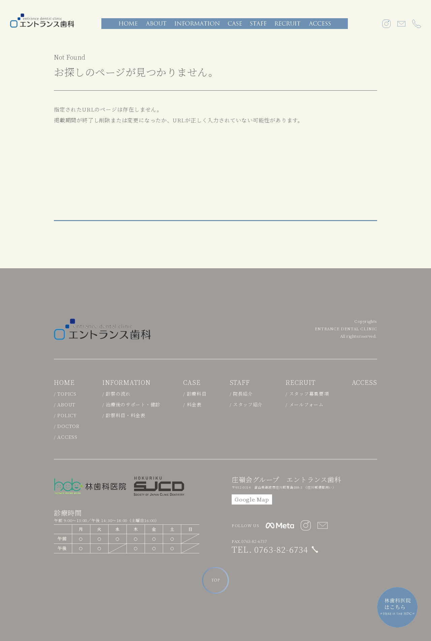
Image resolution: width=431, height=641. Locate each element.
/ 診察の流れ (116, 393)
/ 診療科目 (194, 393)
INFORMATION (126, 382)
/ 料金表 (192, 404)
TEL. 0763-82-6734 (270, 549)
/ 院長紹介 (241, 393)
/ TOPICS (65, 393)
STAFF (240, 382)
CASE (192, 382)
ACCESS (364, 382)
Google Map (252, 499)
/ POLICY (65, 415)
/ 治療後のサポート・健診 (131, 404)
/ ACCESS (65, 436)
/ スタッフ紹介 (246, 404)
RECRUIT (300, 382)
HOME (64, 382)
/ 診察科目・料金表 (123, 415)
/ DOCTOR (66, 426)
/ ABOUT (64, 404)
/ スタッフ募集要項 (307, 393)
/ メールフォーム (304, 404)
